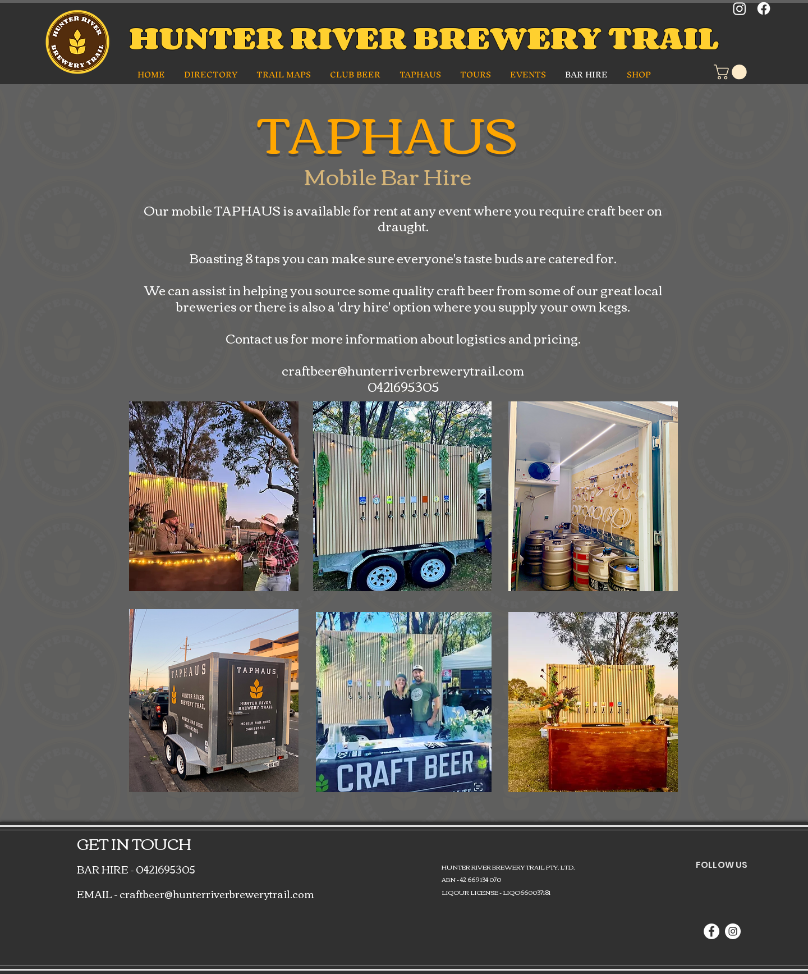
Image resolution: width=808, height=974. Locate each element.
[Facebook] (763, 8)
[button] (212, 75)
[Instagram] (739, 8)
